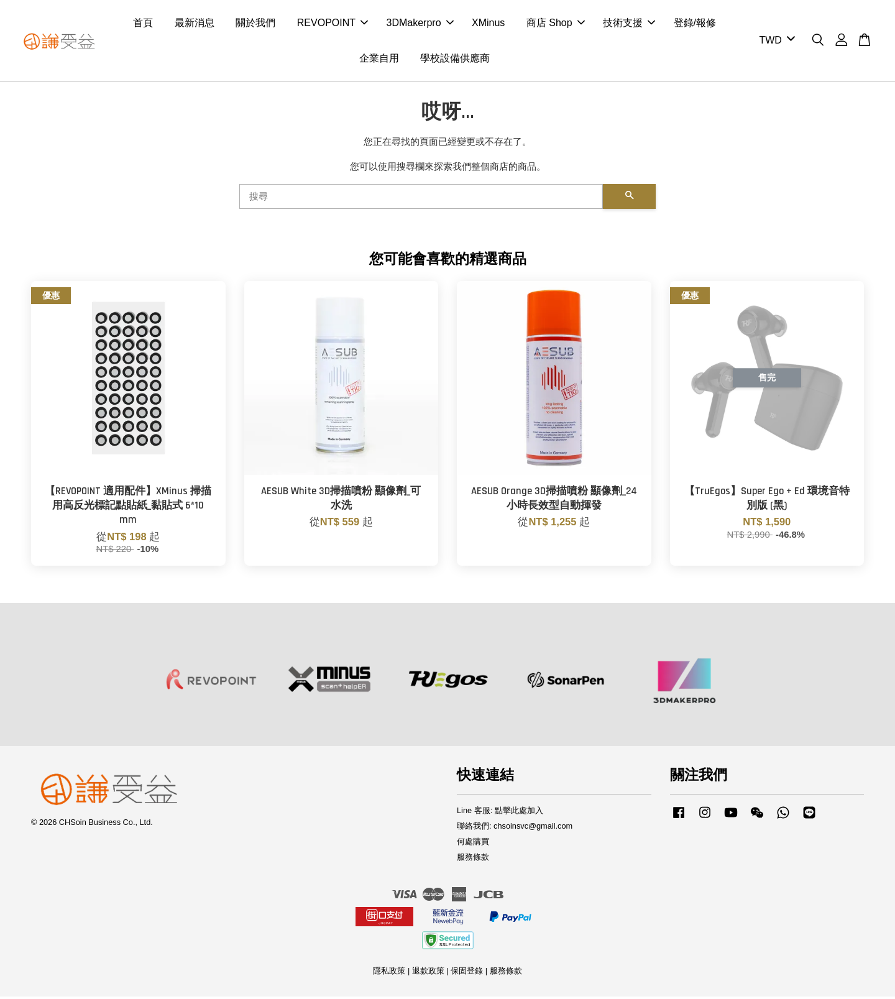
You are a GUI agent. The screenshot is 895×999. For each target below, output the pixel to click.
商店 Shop (555, 24)
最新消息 (194, 24)
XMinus (488, 24)
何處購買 (473, 844)
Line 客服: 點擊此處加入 (500, 812)
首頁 (143, 24)
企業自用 (379, 59)
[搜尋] (421, 198)
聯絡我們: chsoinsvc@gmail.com (514, 828)
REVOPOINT (332, 24)
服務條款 (473, 858)
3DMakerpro (420, 24)
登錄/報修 (695, 24)
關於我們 (255, 24)
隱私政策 (389, 973)
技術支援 (629, 24)
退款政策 (428, 973)
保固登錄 (467, 973)
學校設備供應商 (455, 59)
